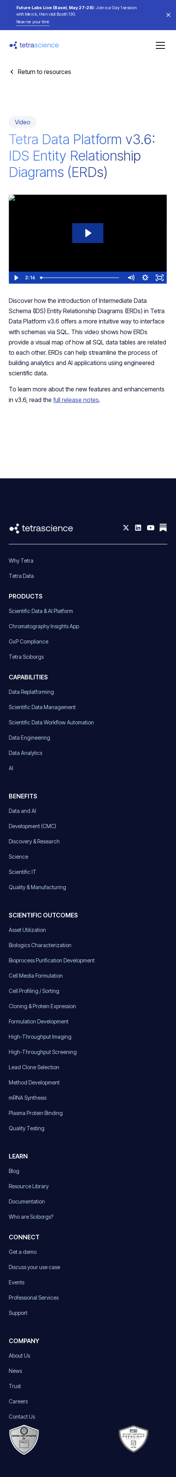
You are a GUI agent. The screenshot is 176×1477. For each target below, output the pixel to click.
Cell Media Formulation (36, 975)
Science (18, 856)
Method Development (34, 1082)
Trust (15, 1386)
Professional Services (34, 1297)
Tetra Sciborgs (26, 656)
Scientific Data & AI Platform (41, 611)
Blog (14, 1171)
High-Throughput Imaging (40, 1036)
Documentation (27, 1201)
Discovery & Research (34, 841)
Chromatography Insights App (44, 626)
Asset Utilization (27, 930)
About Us (19, 1355)
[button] (158, 45)
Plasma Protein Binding (36, 1113)
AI (11, 768)
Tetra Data (21, 576)
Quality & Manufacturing (37, 887)
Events (16, 1282)
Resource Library (29, 1186)
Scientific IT (22, 872)
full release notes (76, 400)
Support (18, 1313)
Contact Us (22, 1416)
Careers (18, 1401)
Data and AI (22, 811)
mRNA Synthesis (27, 1097)
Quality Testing (26, 1128)
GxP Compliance (28, 641)
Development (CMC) (32, 826)
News (15, 1371)
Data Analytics (25, 753)
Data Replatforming (31, 692)
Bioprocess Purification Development (52, 960)
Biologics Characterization (40, 945)
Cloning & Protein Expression (42, 1006)
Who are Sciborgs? (31, 1216)
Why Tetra (21, 560)
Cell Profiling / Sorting (34, 991)
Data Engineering (29, 737)
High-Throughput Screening (43, 1052)
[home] (34, 45)
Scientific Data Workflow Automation (51, 722)
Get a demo (22, 1252)
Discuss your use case (34, 1267)
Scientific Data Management (42, 707)
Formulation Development (38, 1021)
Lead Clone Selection (34, 1067)
